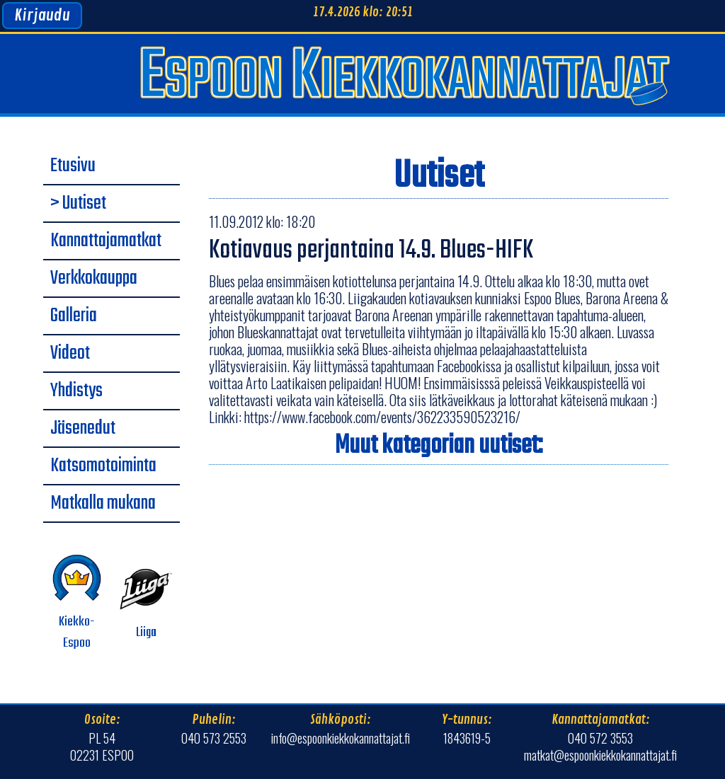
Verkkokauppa (93, 278)
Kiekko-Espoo (76, 602)
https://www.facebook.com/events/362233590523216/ (382, 416)
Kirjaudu (42, 15)
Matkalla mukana (103, 503)
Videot (70, 353)
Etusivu (73, 166)
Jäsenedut (82, 428)
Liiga (146, 602)
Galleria (73, 316)
